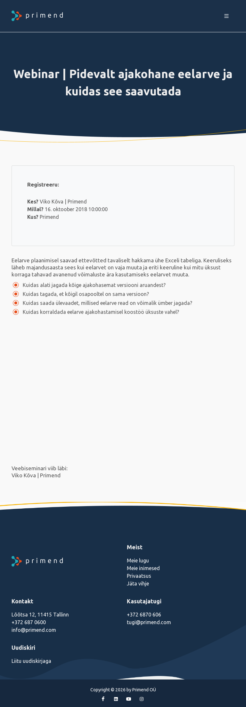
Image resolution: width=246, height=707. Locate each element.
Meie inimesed (143, 568)
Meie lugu (138, 560)
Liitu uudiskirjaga (31, 661)
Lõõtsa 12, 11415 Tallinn (40, 614)
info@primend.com (34, 630)
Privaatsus (139, 576)
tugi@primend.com (149, 622)
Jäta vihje (138, 583)
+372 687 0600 (29, 622)
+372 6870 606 (144, 614)
